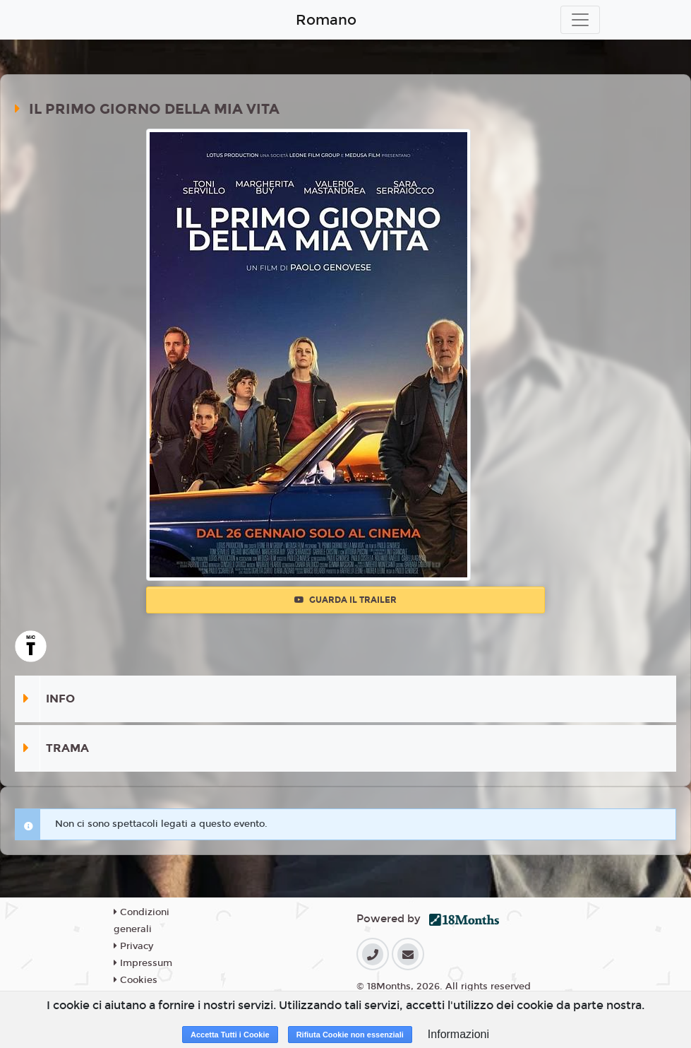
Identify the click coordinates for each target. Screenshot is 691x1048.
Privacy (133, 946)
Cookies (135, 980)
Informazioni (458, 1034)
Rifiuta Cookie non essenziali (350, 1034)
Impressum (143, 963)
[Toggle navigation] (580, 20)
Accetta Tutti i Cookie (230, 1034)
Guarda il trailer (345, 600)
